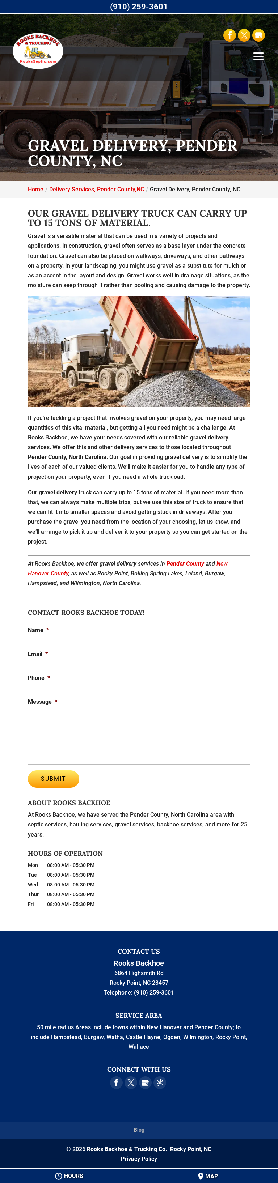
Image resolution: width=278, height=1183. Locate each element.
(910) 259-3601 (139, 6)
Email (38, 654)
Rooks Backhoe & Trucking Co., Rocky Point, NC (149, 1147)
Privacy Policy (139, 1157)
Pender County (185, 563)
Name (38, 630)
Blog (139, 1129)
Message (42, 701)
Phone (39, 678)
